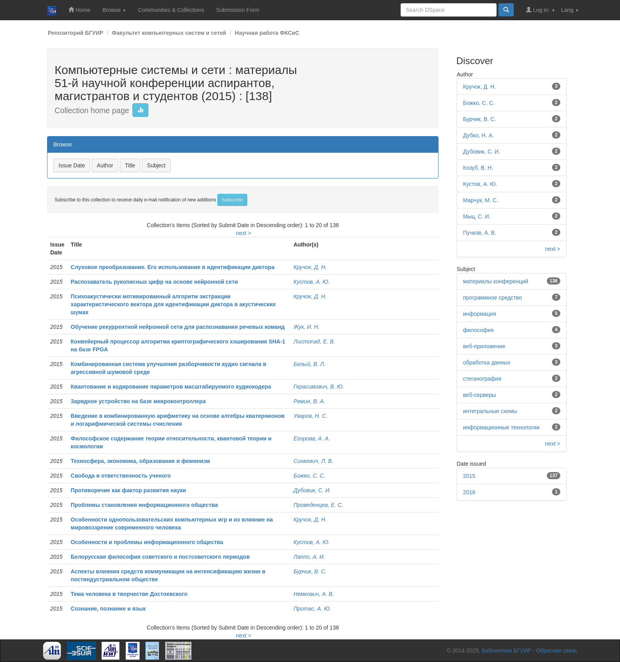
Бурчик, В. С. (310, 571)
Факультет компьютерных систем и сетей (169, 33)
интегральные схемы (490, 411)
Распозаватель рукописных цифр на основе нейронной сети (154, 282)
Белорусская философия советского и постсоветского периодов (160, 557)
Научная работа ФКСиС (267, 33)
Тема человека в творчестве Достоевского (129, 594)
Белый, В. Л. (309, 364)
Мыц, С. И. (476, 216)
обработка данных (486, 362)
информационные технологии (501, 427)
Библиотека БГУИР (506, 650)
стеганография (482, 379)
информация (479, 314)
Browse (114, 10)
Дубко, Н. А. (478, 135)
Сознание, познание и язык (108, 608)
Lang (569, 10)
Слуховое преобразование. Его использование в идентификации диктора (172, 267)
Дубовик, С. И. (312, 490)
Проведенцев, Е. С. (318, 505)
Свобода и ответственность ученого (121, 475)
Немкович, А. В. (313, 594)
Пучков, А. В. (479, 233)
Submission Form (237, 10)
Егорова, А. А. (311, 438)
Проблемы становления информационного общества (144, 505)
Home (79, 9)
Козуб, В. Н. (478, 168)
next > (243, 233)
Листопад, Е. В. (314, 341)
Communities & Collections (171, 10)
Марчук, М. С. (480, 200)
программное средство (492, 297)
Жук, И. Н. (306, 327)
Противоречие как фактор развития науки (128, 490)
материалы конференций (495, 281)
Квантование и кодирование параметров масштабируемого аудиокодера (171, 386)
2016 (469, 492)
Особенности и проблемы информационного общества (147, 542)
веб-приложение (484, 346)
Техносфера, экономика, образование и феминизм (140, 461)
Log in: (540, 9)
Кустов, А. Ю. (311, 282)
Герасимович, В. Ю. (318, 386)
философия (478, 330)
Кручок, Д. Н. (310, 267)
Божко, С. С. (309, 475)
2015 (469, 476)
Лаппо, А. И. (309, 557)
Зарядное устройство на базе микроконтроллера (138, 401)
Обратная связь (556, 650)
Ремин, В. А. (309, 401)
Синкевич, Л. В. (313, 461)
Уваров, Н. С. (310, 416)
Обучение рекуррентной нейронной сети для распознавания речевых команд (178, 327)
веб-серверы (479, 395)
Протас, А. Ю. (312, 608)
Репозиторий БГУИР (75, 33)
